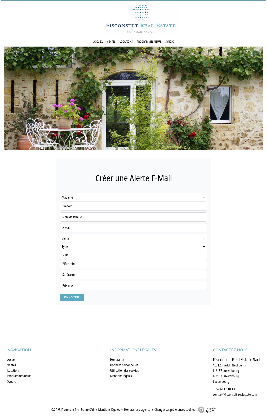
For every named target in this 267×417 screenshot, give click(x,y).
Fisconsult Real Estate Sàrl (236, 359)
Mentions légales (109, 409)
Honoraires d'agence (137, 409)
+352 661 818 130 (225, 389)
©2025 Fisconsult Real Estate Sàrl (72, 409)
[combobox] (133, 197)
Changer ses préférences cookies (174, 409)
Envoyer (71, 297)
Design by (206, 409)
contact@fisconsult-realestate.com (235, 394)
